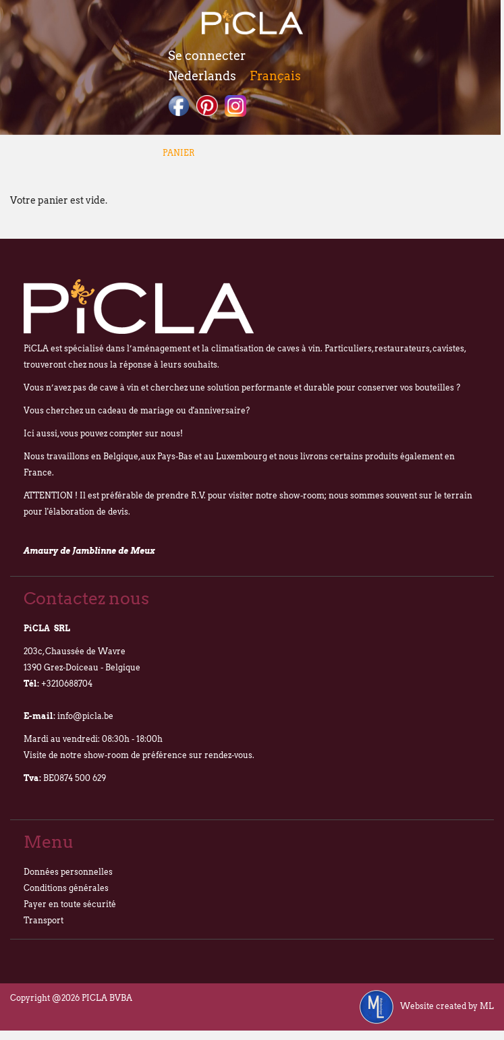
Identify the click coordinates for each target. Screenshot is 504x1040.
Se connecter (207, 56)
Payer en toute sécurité (70, 904)
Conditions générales (66, 888)
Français (275, 76)
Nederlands (202, 76)
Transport (43, 920)
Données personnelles (68, 872)
